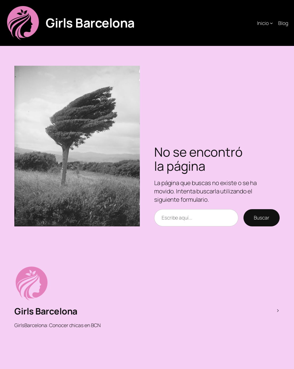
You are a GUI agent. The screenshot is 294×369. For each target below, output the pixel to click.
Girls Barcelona (90, 22)
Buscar (261, 217)
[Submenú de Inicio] (271, 23)
